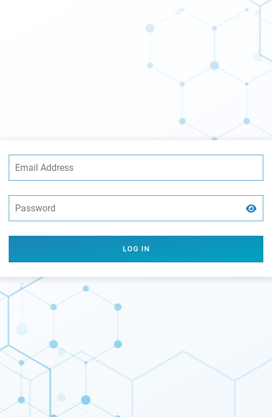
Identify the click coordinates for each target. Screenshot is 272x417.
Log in (136, 248)
